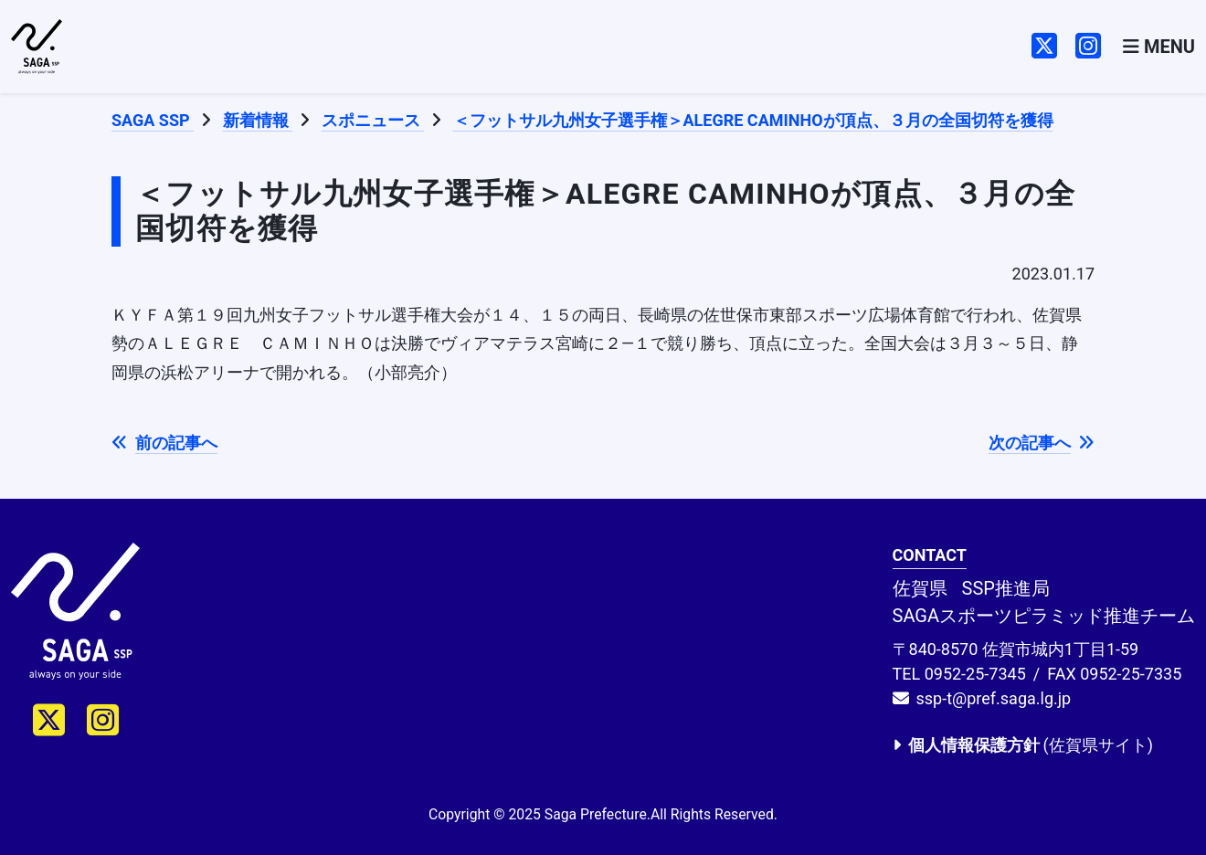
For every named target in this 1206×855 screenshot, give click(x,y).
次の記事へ (1042, 442)
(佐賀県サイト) (1023, 745)
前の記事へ (164, 442)
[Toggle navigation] (1159, 47)
